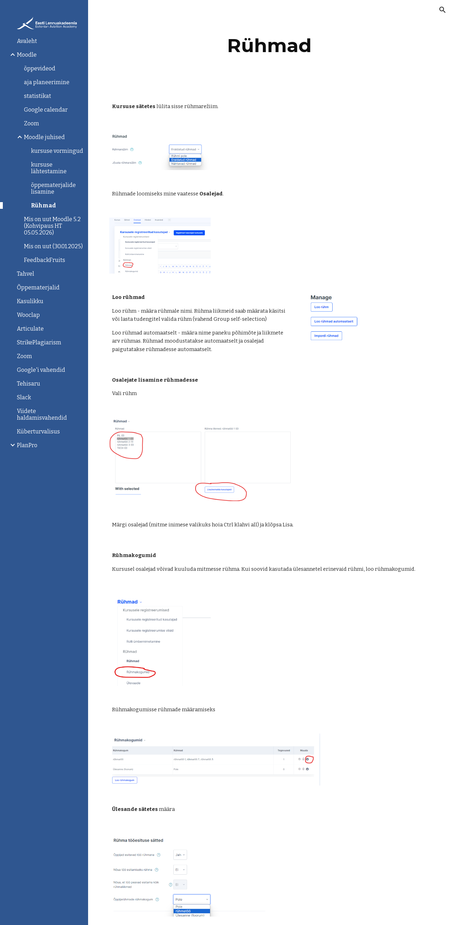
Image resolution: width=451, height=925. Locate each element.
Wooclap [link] (28, 315)
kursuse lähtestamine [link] (49, 168)
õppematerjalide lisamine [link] (53, 188)
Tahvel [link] (25, 273)
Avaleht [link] (27, 41)
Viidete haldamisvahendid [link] (42, 414)
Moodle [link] (27, 54)
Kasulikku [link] (30, 301)
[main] (269, 45)
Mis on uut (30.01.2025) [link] (53, 246)
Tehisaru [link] (28, 383)
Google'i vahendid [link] (41, 370)
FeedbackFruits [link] (44, 260)
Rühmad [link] (43, 205)
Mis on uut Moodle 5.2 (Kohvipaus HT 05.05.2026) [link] (52, 226)
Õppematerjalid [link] (38, 287)
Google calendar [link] (46, 109)
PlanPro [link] (27, 445)
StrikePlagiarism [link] (39, 342)
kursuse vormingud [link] (57, 151)
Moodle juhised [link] (44, 137)
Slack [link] (24, 397)
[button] (442, 9)
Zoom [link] (31, 123)
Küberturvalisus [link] (38, 431)
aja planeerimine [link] (46, 82)
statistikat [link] (37, 96)
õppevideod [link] (39, 68)
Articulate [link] (30, 328)
